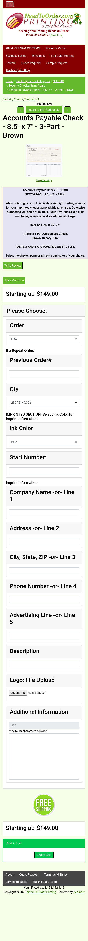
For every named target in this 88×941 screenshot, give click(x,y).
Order (17, 325)
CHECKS (58, 81)
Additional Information (39, 711)
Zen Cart (79, 892)
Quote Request (31, 63)
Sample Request (56, 63)
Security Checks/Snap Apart (27, 85)
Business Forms (16, 55)
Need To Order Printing (41, 892)
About (9, 874)
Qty (14, 389)
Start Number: (28, 457)
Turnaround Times (56, 874)
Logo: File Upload (32, 679)
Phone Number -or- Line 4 (43, 586)
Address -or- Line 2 (34, 528)
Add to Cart (44, 855)
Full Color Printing (62, 55)
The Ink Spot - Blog (18, 70)
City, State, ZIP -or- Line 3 (42, 557)
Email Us (56, 35)
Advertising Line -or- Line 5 (42, 618)
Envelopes (38, 55)
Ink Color (21, 428)
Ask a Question (14, 280)
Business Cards (56, 48)
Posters (11, 63)
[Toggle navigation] (10, 4)
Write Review (12, 265)
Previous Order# (31, 360)
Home (9, 81)
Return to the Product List (43, 109)
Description (24, 651)
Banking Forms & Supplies (33, 81)
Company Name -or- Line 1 (42, 495)
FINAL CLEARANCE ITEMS (23, 48)
